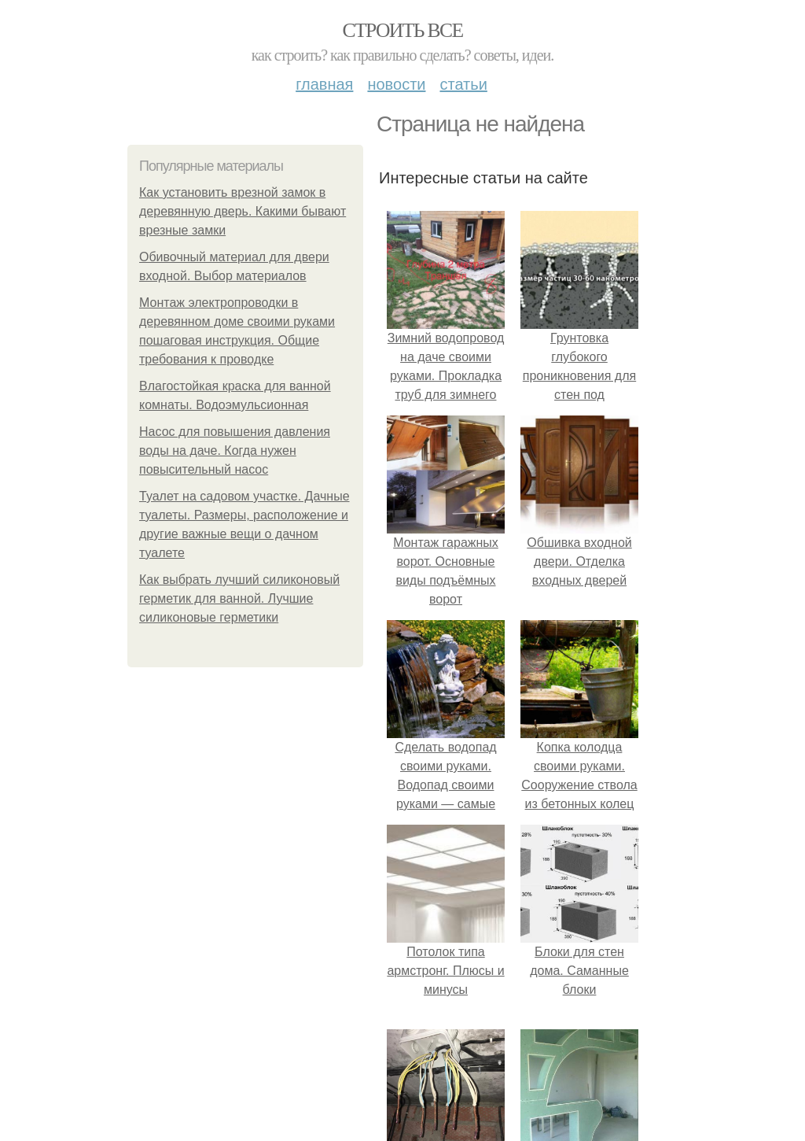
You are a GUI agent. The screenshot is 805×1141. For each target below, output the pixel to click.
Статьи (463, 84)
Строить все (402, 30)
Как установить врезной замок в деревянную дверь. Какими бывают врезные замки (242, 211)
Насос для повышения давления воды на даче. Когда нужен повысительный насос (234, 450)
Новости (396, 84)
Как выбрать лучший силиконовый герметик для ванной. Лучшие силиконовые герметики (239, 598)
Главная (324, 84)
